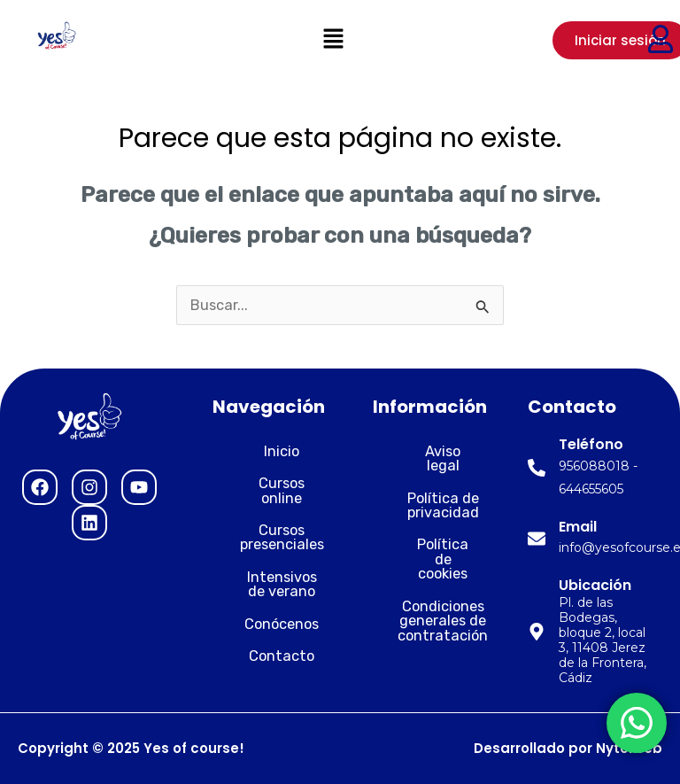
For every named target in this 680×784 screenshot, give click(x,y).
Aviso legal (430, 451)
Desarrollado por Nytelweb (568, 748)
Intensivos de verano (268, 569)
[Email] (536, 538)
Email (578, 526)
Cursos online (268, 483)
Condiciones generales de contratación (429, 592)
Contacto (268, 641)
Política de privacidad (430, 490)
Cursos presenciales (269, 523)
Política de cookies (430, 537)
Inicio (268, 451)
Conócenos (268, 609)
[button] (333, 39)
